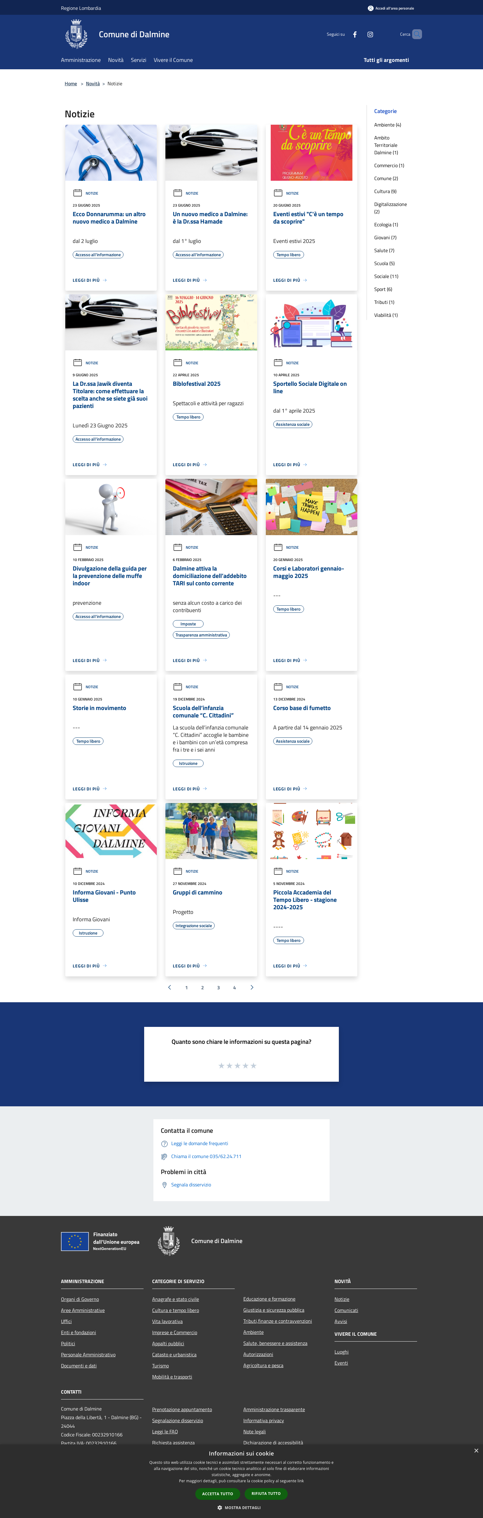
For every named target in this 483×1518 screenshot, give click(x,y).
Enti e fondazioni (78, 1332)
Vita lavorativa (167, 1321)
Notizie (85, 193)
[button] (241, 1507)
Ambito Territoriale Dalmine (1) (386, 145)
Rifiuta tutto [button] (266, 1493)
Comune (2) (386, 178)
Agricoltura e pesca (263, 1365)
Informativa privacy (263, 1420)
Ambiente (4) (387, 124)
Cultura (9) (385, 191)
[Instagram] (360, 34)
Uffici (66, 1321)
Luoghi (342, 1351)
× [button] (476, 1451)
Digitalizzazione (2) (390, 207)
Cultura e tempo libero (175, 1310)
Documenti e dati (79, 1365)
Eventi (341, 1363)
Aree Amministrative (83, 1310)
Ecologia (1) (386, 224)
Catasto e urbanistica (174, 1354)
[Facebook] (344, 34)
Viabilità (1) (386, 315)
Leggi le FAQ (165, 1431)
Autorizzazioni (258, 1354)
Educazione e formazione (269, 1298)
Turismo (160, 1365)
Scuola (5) (384, 263)
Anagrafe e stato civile (175, 1299)
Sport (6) (383, 289)
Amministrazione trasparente (274, 1409)
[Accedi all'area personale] (391, 8)
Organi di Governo (80, 1299)
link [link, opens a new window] (301, 1481)
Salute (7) (384, 250)
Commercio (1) (389, 165)
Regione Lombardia (81, 8)
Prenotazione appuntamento (182, 1409)
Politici (68, 1343)
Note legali (254, 1431)
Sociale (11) (386, 276)
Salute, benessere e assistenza (275, 1343)
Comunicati (346, 1310)
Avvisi (341, 1321)
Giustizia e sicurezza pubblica (273, 1310)
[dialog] (241, 1481)
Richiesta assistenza (173, 1442)
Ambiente (253, 1332)
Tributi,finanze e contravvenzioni (277, 1321)
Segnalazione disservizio (177, 1420)
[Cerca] (414, 34)
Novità (93, 83)
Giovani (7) (385, 237)
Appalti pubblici (168, 1343)
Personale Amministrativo (88, 1354)
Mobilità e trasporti (172, 1376)
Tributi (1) (384, 302)
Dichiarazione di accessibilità (273, 1442)
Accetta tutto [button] (217, 1493)
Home (71, 83)
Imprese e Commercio (174, 1332)
